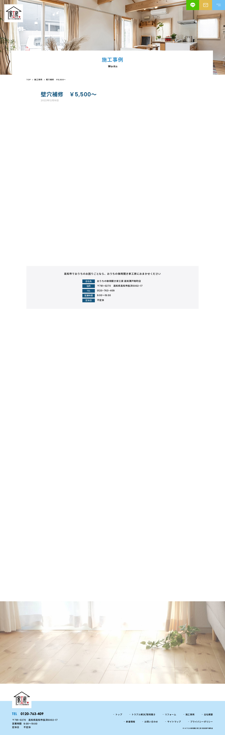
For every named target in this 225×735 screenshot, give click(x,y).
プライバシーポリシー (201, 721)
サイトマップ (174, 721)
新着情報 (130, 721)
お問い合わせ (151, 721)
